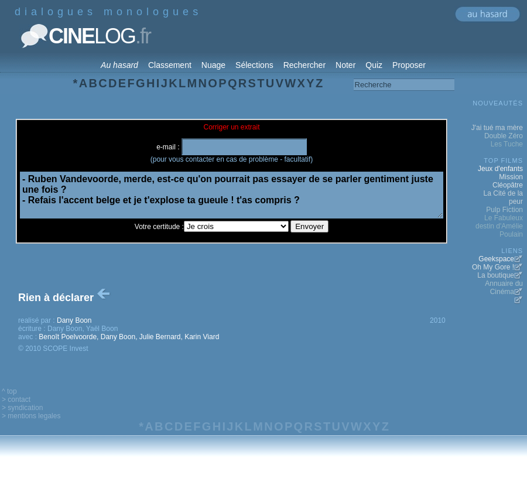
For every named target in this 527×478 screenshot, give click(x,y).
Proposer (409, 65)
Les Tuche (507, 144)
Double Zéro (503, 136)
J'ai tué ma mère (497, 128)
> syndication (22, 408)
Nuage (213, 65)
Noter (345, 65)
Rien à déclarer (65, 297)
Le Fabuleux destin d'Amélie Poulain (499, 226)
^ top (9, 391)
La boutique (495, 275)
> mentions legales (31, 416)
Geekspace (496, 259)
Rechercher (304, 65)
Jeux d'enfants (500, 169)
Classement (169, 65)
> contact (16, 399)
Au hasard (119, 65)
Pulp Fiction (504, 210)
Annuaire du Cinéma (504, 287)
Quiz (373, 65)
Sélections (254, 65)
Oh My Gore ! (493, 267)
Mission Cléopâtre (507, 181)
